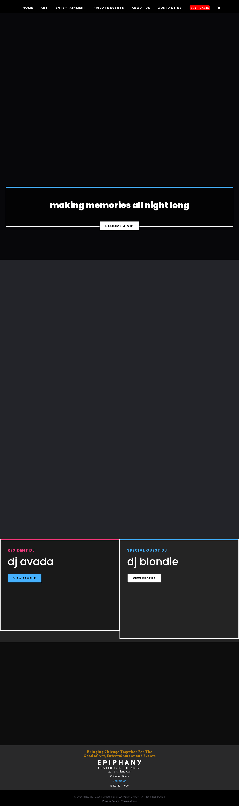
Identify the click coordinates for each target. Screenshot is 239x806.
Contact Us (119, 781)
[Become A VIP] (119, 226)
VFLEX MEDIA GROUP (127, 796)
